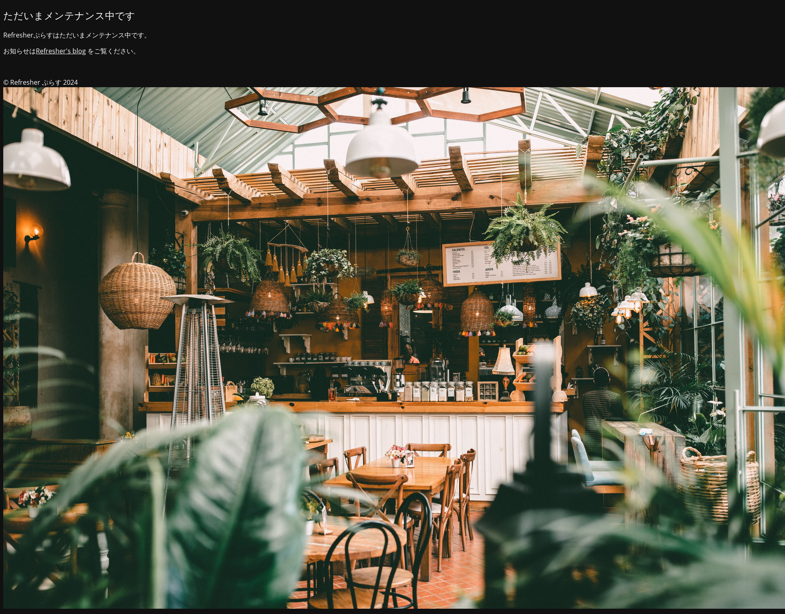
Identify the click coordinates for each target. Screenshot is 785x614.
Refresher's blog (61, 50)
